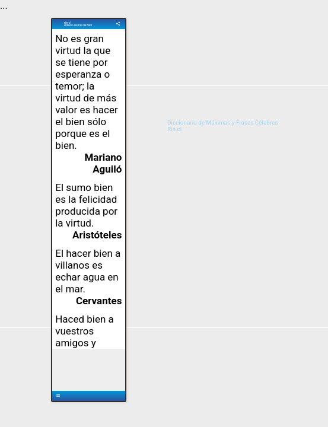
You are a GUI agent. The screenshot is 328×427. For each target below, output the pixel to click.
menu (58, 395)
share (118, 23)
